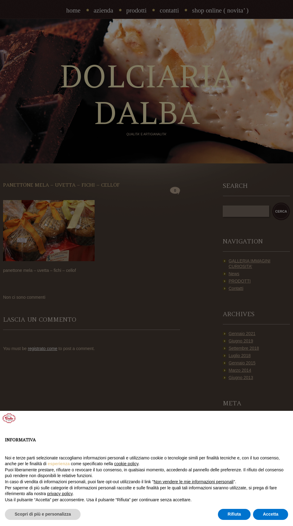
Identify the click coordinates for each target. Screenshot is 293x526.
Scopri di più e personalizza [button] (43, 514)
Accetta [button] (270, 514)
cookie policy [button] (126, 463)
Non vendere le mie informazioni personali (193, 481)
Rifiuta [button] (234, 514)
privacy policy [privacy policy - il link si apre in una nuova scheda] (60, 493)
